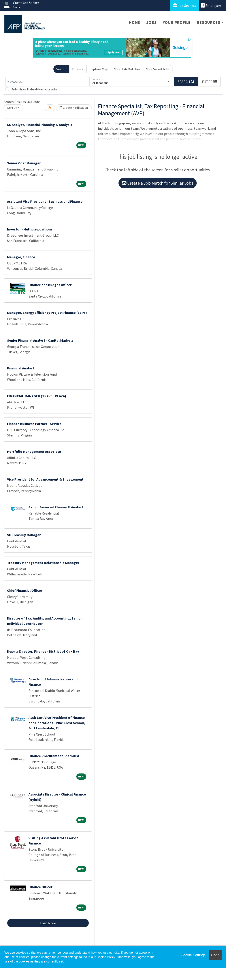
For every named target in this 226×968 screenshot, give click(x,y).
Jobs (151, 22)
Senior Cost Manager (24, 163)
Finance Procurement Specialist (53, 756)
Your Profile (177, 22)
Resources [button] (208, 22)
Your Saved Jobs (158, 69)
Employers (211, 5)
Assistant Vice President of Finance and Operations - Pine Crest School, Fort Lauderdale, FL (56, 722)
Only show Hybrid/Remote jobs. (34, 89)
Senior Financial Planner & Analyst (55, 507)
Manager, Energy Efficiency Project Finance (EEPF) (47, 312)
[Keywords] (47, 81)
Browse (77, 69)
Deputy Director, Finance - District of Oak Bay (43, 651)
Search (61, 69)
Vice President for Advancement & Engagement (45, 479)
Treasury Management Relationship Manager (43, 562)
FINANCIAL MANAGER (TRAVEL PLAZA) (36, 396)
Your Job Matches (127, 69)
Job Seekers (184, 5)
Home (134, 22)
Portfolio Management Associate (34, 451)
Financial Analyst (20, 368)
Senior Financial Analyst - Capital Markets (40, 340)
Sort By (12, 108)
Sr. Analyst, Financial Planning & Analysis (39, 124)
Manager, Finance (21, 257)
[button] (209, 81)
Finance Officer (40, 887)
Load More (48, 923)
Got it (215, 955)
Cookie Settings (193, 955)
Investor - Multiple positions (30, 229)
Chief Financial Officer (24, 590)
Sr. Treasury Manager (24, 535)
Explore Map (98, 69)
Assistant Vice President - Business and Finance (45, 201)
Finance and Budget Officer (50, 285)
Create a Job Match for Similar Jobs (157, 183)
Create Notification (74, 108)
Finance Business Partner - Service (34, 423)
